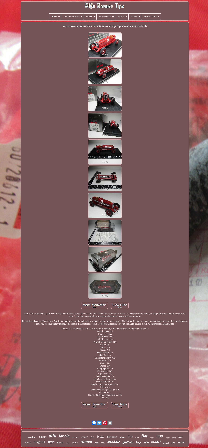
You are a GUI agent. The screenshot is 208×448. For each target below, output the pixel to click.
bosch (28, 442)
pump (174, 437)
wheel (166, 443)
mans (137, 437)
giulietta (128, 442)
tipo (159, 435)
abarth (42, 436)
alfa (52, 435)
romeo (86, 441)
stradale (113, 442)
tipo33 (168, 437)
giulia (92, 437)
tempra (152, 437)
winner (122, 437)
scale (181, 442)
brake (100, 436)
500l (173, 443)
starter (75, 442)
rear (180, 437)
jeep (138, 442)
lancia (64, 436)
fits (130, 436)
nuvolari (31, 437)
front (67, 443)
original (39, 442)
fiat (144, 435)
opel (97, 443)
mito (146, 442)
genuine (75, 437)
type (51, 442)
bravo (60, 442)
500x (103, 443)
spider (85, 437)
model (156, 442)
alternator (112, 436)
